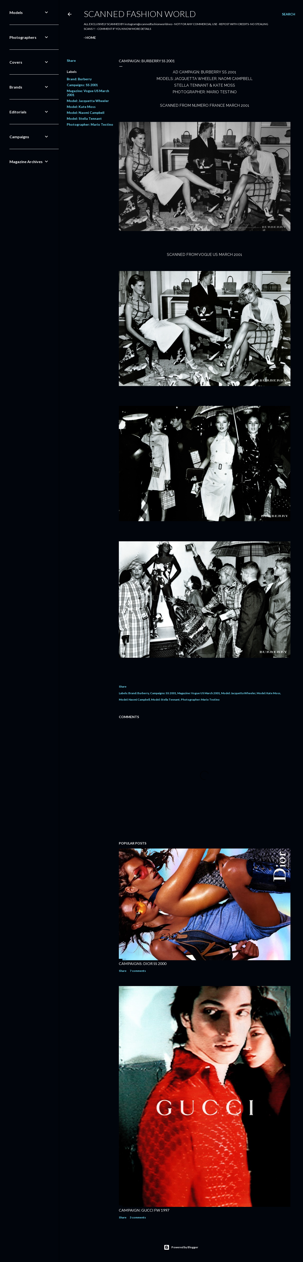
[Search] (288, 14)
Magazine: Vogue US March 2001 (198, 693)
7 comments (138, 971)
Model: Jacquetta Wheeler (88, 101)
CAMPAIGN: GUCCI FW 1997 (144, 1210)
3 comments (138, 1217)
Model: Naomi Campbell (85, 113)
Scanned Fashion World (140, 14)
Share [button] (71, 60)
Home (90, 38)
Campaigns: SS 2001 (82, 85)
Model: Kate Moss (81, 107)
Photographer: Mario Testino (90, 124)
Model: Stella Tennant (84, 118)
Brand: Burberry (79, 79)
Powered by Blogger (181, 1247)
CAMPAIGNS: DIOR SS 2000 (142, 963)
